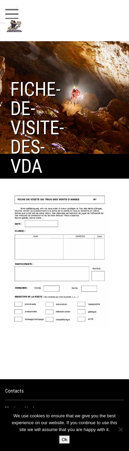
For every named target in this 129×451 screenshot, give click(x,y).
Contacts (14, 391)
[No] (120, 429)
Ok (64, 439)
